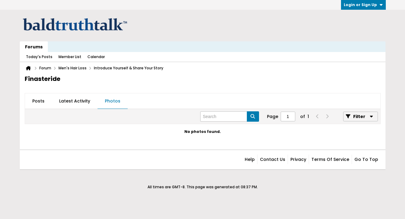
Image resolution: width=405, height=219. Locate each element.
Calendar (96, 56)
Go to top (366, 159)
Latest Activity (74, 101)
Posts (38, 101)
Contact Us (272, 159)
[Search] (229, 116)
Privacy (298, 159)
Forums (34, 47)
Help (250, 159)
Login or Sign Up (363, 4)
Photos (112, 101)
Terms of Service (330, 159)
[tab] (38, 101)
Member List (70, 56)
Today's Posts (39, 56)
